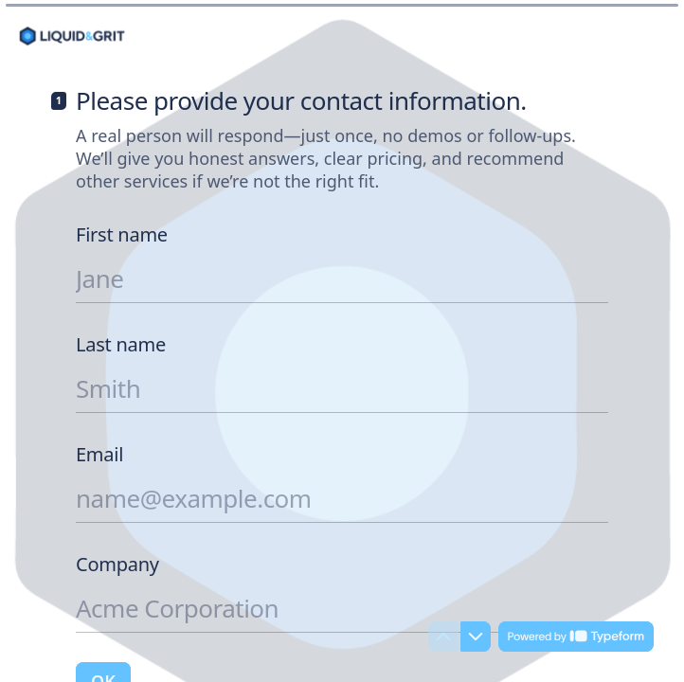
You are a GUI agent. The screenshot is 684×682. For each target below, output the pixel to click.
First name (122, 235)
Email (99, 454)
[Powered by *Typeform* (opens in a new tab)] (576, 636)
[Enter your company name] (342, 608)
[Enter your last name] (342, 388)
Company (117, 564)
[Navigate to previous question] (443, 636)
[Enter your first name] (342, 278)
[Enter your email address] (342, 498)
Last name (121, 344)
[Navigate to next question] (475, 636)
